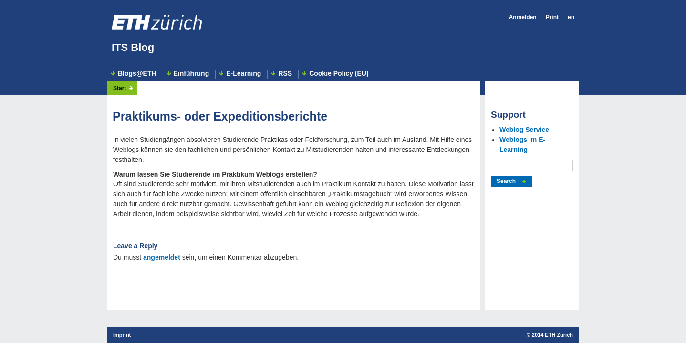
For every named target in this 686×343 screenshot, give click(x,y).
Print (552, 17)
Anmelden (523, 17)
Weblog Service (524, 129)
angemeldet (161, 257)
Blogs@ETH (137, 73)
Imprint (122, 335)
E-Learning (243, 73)
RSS (285, 73)
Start (119, 88)
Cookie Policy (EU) (338, 73)
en (571, 17)
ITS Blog (133, 47)
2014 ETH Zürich (552, 335)
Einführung (191, 73)
